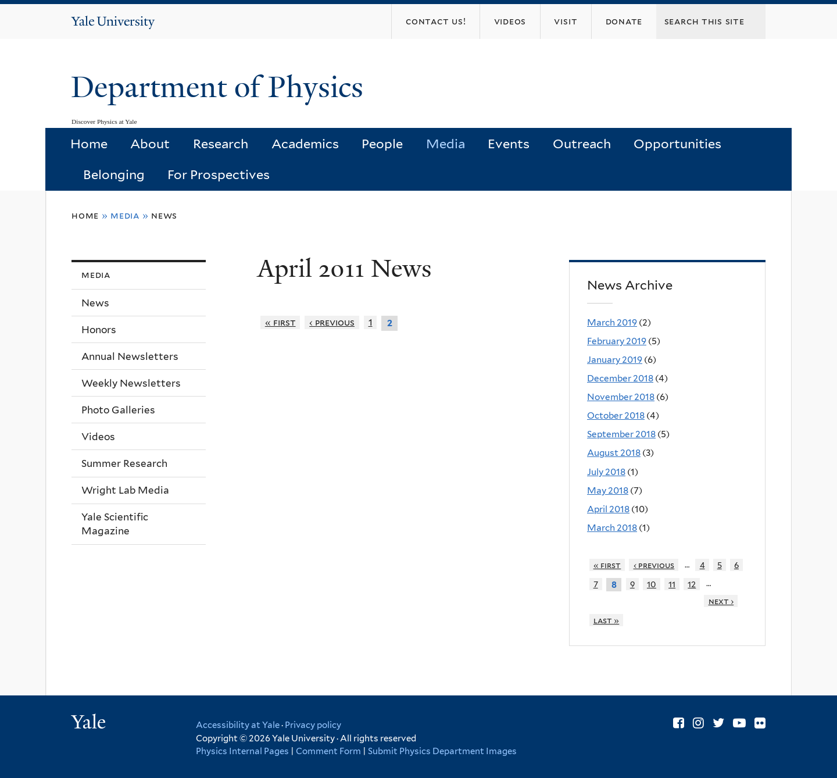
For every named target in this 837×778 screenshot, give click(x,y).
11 (671, 584)
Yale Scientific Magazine (114, 524)
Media (445, 143)
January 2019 (614, 359)
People (382, 143)
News (164, 215)
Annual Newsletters (129, 356)
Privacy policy (313, 725)
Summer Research (124, 463)
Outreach (582, 143)
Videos (98, 436)
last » (606, 620)
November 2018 (620, 396)
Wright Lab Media (125, 490)
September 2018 (621, 434)
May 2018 (607, 490)
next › (721, 601)
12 (692, 584)
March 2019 (612, 322)
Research (220, 143)
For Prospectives (218, 174)
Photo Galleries (118, 410)
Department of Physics (221, 87)
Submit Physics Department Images (442, 751)
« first (280, 322)
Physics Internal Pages (242, 751)
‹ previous (332, 322)
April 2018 (608, 509)
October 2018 (616, 415)
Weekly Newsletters (131, 383)
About (150, 143)
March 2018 (612, 527)
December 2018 (620, 378)
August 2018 (614, 452)
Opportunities (677, 143)
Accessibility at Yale (238, 725)
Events (509, 143)
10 (651, 584)
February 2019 (616, 341)
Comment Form (328, 751)
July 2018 (606, 471)
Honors (98, 330)
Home (89, 143)
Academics (305, 143)
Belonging (114, 174)
